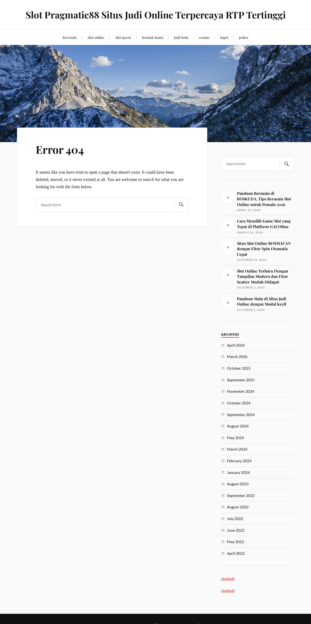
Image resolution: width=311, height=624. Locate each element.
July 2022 (235, 518)
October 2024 (239, 403)
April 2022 (236, 553)
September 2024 (241, 414)
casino (204, 37)
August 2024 (238, 426)
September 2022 (241, 495)
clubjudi (227, 578)
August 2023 (238, 483)
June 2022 (235, 530)
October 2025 (239, 368)
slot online (95, 37)
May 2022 (235, 541)
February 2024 (239, 460)
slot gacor (123, 37)
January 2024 (238, 472)
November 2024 (240, 391)
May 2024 (235, 437)
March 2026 (237, 356)
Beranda (69, 37)
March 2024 (237, 449)
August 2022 (238, 506)
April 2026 (236, 345)
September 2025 (241, 379)
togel (224, 37)
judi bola (181, 37)
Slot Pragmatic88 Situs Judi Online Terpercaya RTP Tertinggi (156, 15)
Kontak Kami (152, 37)
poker (244, 37)
